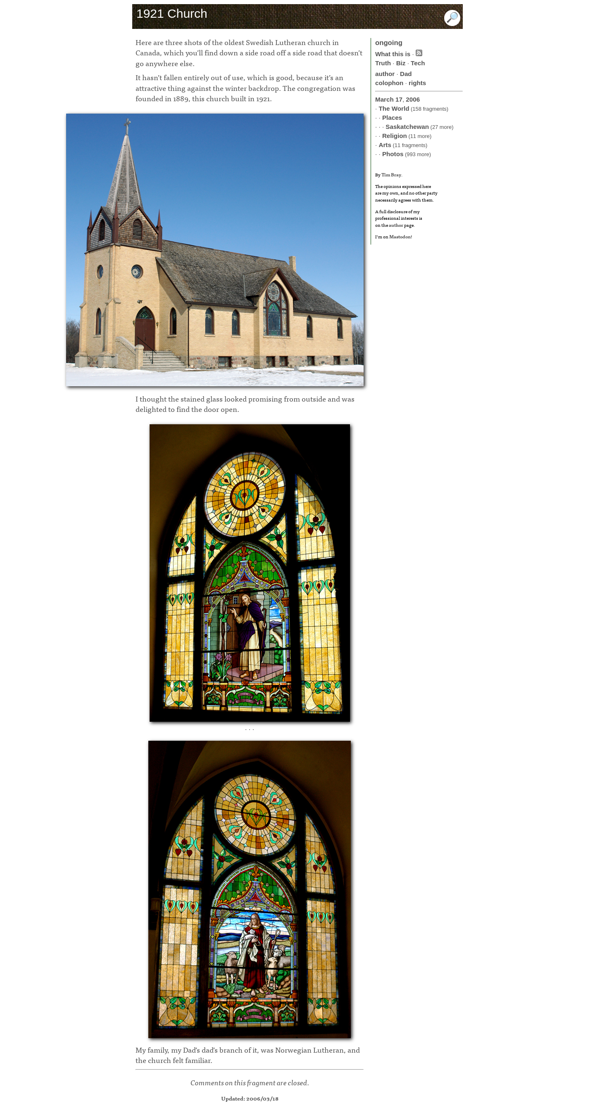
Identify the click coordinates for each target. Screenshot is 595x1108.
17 (398, 99)
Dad (406, 73)
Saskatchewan (407, 126)
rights (417, 82)
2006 (413, 99)
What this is (392, 53)
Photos (392, 153)
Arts (384, 144)
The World (393, 108)
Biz (401, 63)
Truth (383, 63)
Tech (418, 63)
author (385, 73)
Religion (394, 135)
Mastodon (400, 236)
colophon (389, 82)
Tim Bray (391, 174)
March (384, 99)
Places (392, 117)
